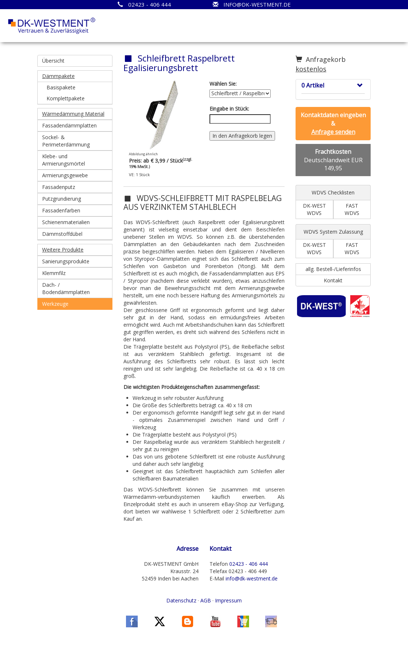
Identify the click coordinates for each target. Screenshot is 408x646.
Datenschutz (181, 600)
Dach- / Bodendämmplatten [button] (66, 288)
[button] (74, 76)
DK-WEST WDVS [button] (314, 209)
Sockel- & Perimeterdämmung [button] (66, 141)
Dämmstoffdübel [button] (62, 233)
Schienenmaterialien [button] (66, 222)
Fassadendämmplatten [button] (69, 125)
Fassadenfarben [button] (61, 210)
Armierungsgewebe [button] (65, 175)
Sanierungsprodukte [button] (65, 261)
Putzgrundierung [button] (61, 198)
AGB (205, 600)
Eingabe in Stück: (229, 108)
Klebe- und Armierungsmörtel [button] (63, 160)
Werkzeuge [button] (55, 303)
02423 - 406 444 (248, 563)
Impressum (228, 600)
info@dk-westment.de (252, 578)
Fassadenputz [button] (58, 186)
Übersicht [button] (53, 60)
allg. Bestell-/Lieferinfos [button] (333, 269)
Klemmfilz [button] (54, 273)
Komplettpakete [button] (66, 98)
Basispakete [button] (61, 87)
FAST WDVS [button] (352, 209)
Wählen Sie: (223, 83)
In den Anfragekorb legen (242, 135)
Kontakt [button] (333, 280)
